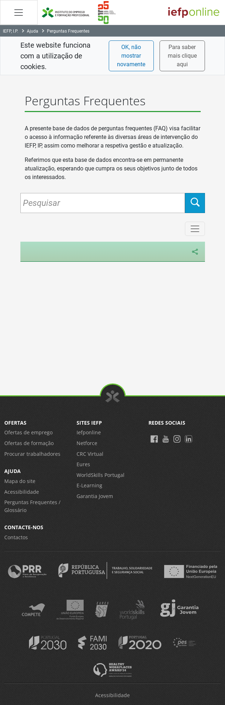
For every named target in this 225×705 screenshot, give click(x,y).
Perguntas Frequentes (68, 31)
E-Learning (89, 485)
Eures (83, 464)
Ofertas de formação (29, 443)
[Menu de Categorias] (195, 229)
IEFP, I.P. (10, 31)
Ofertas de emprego (28, 432)
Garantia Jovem (95, 496)
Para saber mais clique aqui (182, 56)
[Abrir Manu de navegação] (19, 12)
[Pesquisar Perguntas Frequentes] (102, 203)
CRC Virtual (90, 453)
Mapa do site (19, 481)
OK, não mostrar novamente (131, 56)
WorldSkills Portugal (100, 475)
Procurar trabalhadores (32, 453)
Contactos (16, 537)
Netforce (87, 443)
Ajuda (32, 31)
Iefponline (89, 432)
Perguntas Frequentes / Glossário (32, 506)
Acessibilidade (21, 491)
